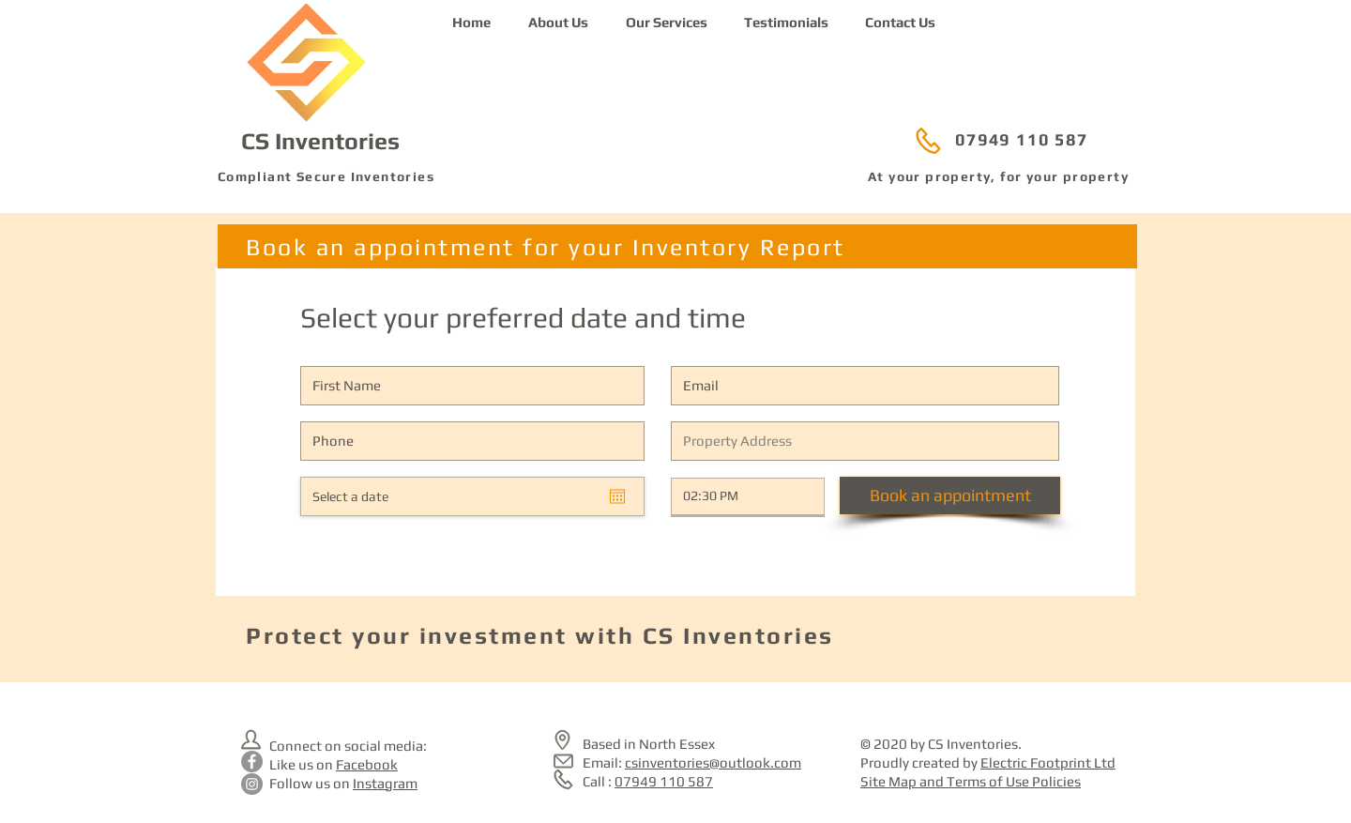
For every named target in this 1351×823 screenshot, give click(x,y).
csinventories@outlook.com (713, 762)
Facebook (367, 764)
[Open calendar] (617, 496)
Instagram (385, 783)
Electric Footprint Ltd (1048, 762)
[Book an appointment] (950, 495)
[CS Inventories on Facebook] (252, 761)
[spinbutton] (734, 496)
